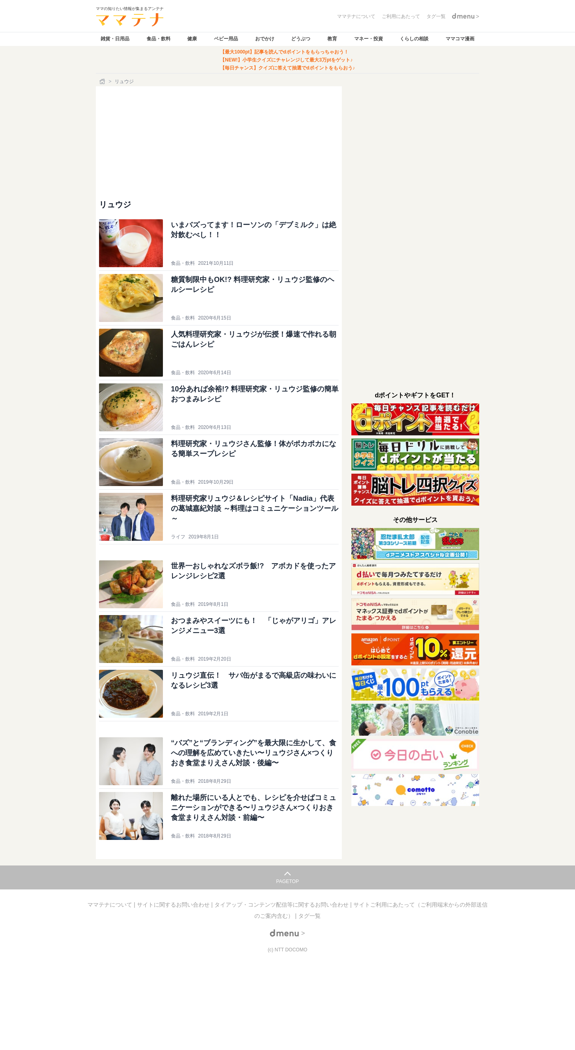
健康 (192, 39)
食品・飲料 (159, 39)
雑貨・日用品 (115, 39)
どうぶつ (300, 39)
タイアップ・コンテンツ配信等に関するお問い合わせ (282, 904)
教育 (332, 39)
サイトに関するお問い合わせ (174, 904)
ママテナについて (110, 904)
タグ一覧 (309, 916)
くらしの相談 (414, 39)
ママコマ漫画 (460, 39)
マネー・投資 (368, 39)
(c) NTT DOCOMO (287, 950)
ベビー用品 (226, 39)
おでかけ (264, 39)
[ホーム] (103, 81)
